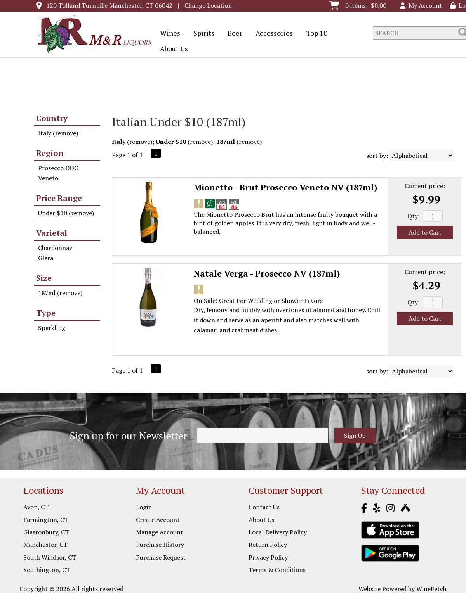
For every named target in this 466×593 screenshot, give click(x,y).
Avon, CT (36, 507)
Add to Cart (425, 232)
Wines (167, 33)
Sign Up (355, 435)
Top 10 (314, 33)
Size (44, 278)
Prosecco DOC (58, 168)
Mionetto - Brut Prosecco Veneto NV (285, 187)
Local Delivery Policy (278, 532)
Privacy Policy (268, 557)
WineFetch (431, 588)
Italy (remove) (58, 133)
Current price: (425, 186)
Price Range (59, 198)
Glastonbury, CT (46, 532)
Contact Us (264, 507)
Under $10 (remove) (66, 213)
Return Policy (268, 544)
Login (144, 507)
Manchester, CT (45, 544)
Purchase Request (161, 557)
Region (50, 153)
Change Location (208, 5)
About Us (171, 49)
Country (52, 118)
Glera (45, 258)
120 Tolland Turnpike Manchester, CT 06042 (109, 5)
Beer (232, 33)
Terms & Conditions (277, 569)
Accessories (271, 33)
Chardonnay (55, 248)
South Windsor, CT (49, 557)
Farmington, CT (45, 519)
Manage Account (159, 532)
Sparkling (51, 327)
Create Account (158, 519)
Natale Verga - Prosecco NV (267, 273)
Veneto (48, 178)
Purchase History (160, 544)
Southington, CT (46, 569)
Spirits (201, 33)
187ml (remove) (60, 293)
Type (46, 313)
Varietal (51, 233)
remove (139, 141)
